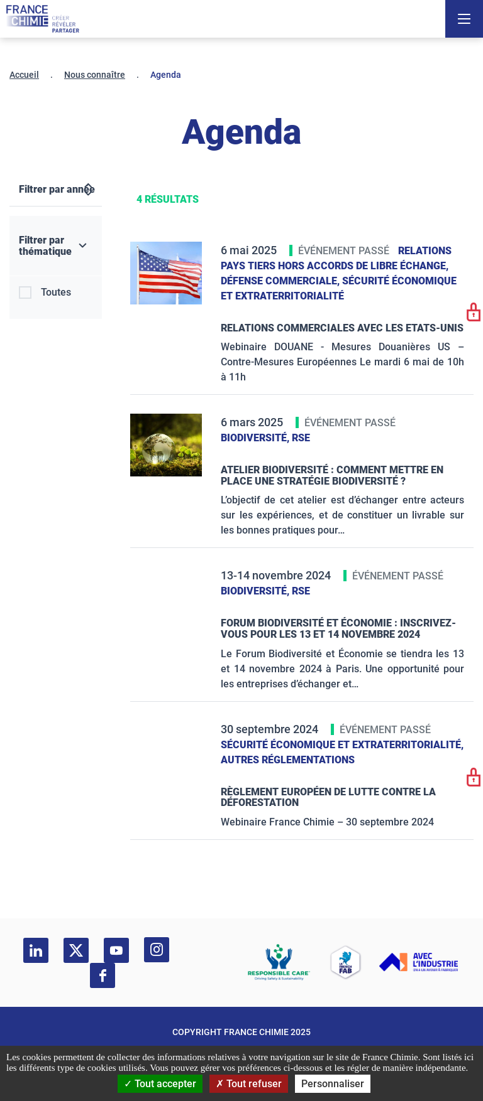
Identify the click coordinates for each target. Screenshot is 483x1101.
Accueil (24, 75)
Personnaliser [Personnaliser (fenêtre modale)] (332, 1084)
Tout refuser (249, 1084)
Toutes (56, 292)
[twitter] (76, 950)
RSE (301, 438)
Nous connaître (94, 75)
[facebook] (102, 975)
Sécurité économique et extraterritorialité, (342, 745)
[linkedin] (36, 950)
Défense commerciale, (281, 281)
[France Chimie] (42, 19)
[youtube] (116, 950)
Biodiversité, (256, 438)
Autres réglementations (288, 760)
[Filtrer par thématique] (55, 246)
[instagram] (156, 949)
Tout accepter (160, 1084)
